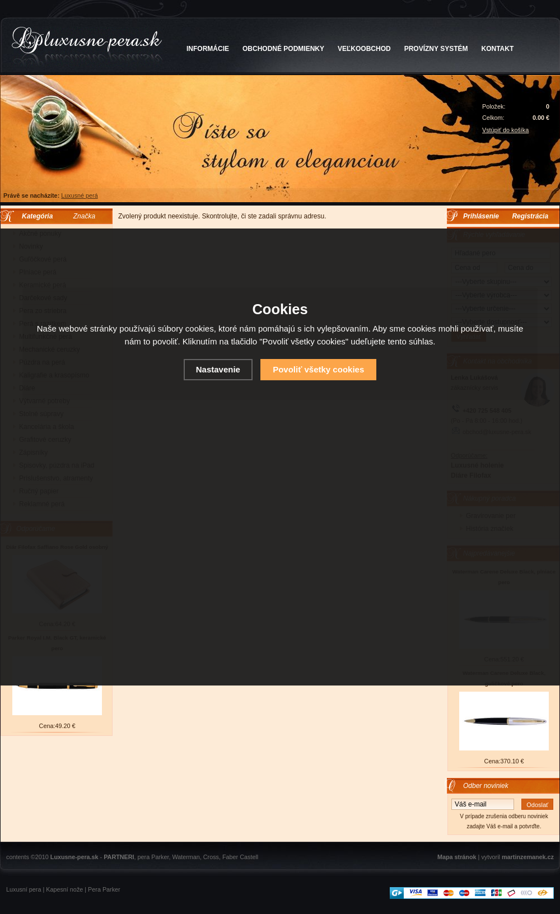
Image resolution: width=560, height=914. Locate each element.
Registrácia (530, 216)
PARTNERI (119, 857)
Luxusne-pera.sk (74, 857)
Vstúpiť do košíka (505, 130)
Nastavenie (218, 369)
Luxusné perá (79, 195)
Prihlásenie (481, 216)
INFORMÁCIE (207, 49)
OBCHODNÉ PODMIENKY (283, 49)
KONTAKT (498, 49)
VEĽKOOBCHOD (364, 49)
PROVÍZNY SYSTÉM (436, 49)
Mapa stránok (457, 857)
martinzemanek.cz (528, 857)
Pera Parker (104, 889)
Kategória (34, 216)
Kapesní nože (64, 889)
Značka (84, 216)
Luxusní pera (23, 889)
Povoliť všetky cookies (318, 369)
